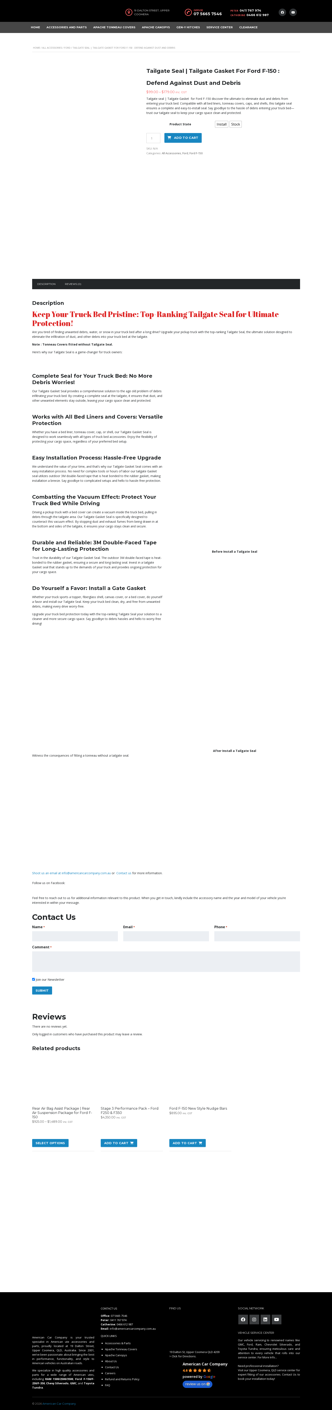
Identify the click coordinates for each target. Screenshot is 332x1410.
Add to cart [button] (116, 1143)
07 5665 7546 (208, 14)
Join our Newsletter (50, 979)
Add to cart (186, 138)
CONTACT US (109, 1308)
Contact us (123, 873)
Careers (110, 1373)
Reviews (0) (73, 284)
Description (46, 284)
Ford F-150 (196, 153)
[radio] (221, 124)
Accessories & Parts (118, 1343)
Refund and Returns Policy (122, 1379)
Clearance (248, 27)
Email (129, 927)
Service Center (219, 27)
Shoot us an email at (47, 873)
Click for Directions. (184, 1356)
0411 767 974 (250, 10)
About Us (111, 1361)
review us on (197, 1384)
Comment (42, 947)
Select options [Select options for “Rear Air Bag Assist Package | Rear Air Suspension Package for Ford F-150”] (50, 1143)
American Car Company (205, 1364)
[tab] (46, 284)
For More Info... (267, 1357)
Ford (67, 47)
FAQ (107, 1385)
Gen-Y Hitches (188, 27)
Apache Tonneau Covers (114, 27)
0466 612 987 (257, 15)
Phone (220, 927)
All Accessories (52, 47)
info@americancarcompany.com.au (86, 873)
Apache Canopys (156, 27)
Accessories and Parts (67, 27)
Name (38, 927)
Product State (180, 124)
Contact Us (112, 1367)
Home (35, 27)
